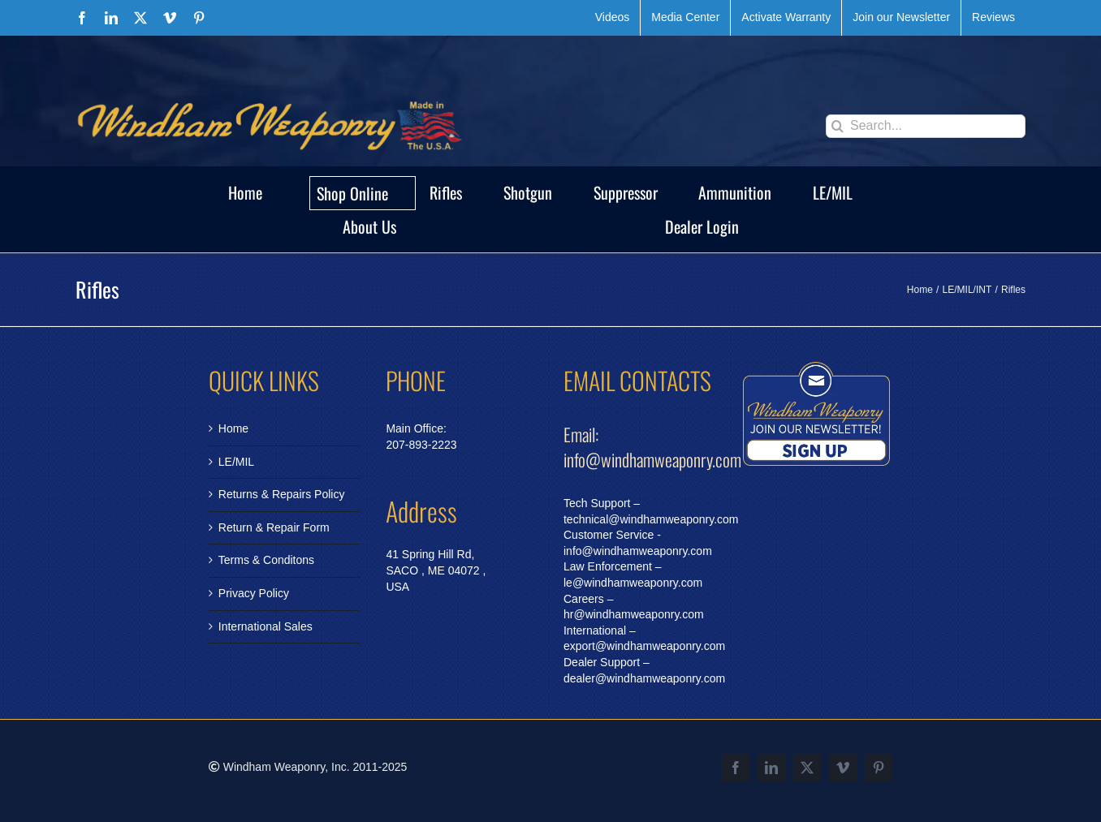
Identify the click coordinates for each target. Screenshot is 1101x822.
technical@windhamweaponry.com (651, 519)
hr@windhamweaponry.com (633, 614)
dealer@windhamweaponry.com (644, 678)
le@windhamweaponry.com (632, 582)
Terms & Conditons (266, 559)
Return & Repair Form (274, 527)
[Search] (837, 126)
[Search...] (925, 126)
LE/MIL (236, 461)
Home (233, 428)
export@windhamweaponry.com (644, 645)
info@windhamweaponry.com (637, 550)
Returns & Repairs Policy (281, 494)
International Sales (265, 626)
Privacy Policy (253, 593)
